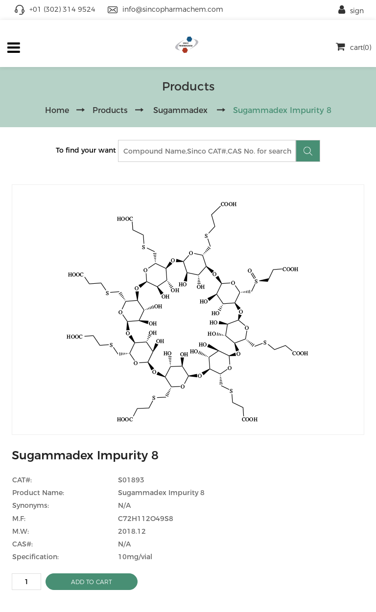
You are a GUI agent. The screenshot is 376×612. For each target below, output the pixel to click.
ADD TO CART (91, 582)
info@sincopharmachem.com (172, 9)
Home (57, 110)
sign (351, 10)
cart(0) (353, 47)
